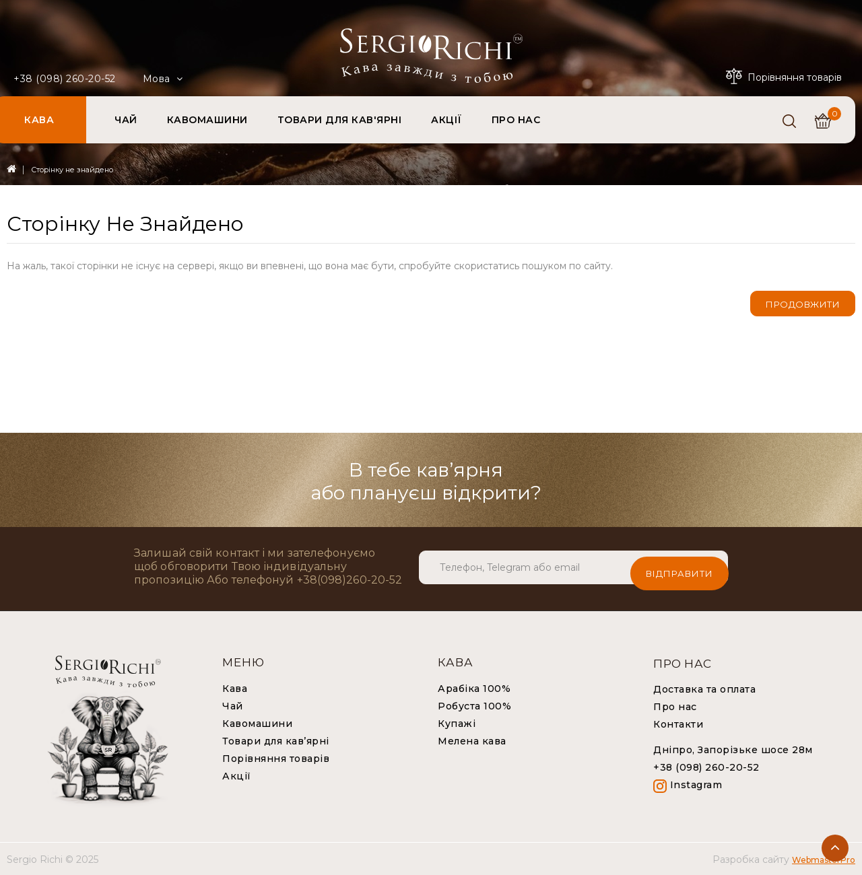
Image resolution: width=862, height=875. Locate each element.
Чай (232, 705)
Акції (236, 775)
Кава (234, 688)
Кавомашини (257, 723)
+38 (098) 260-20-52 (64, 78)
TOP (835, 848)
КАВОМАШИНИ (207, 120)
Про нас (675, 706)
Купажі (456, 723)
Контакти (678, 724)
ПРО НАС (516, 120)
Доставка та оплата (704, 688)
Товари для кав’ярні (275, 740)
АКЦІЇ (446, 120)
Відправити (679, 566)
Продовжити (803, 304)
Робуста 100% (474, 705)
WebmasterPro (823, 859)
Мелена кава (472, 740)
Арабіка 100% (474, 688)
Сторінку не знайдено (72, 169)
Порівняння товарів (275, 758)
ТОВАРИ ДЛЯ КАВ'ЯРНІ (339, 120)
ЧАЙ (125, 120)
